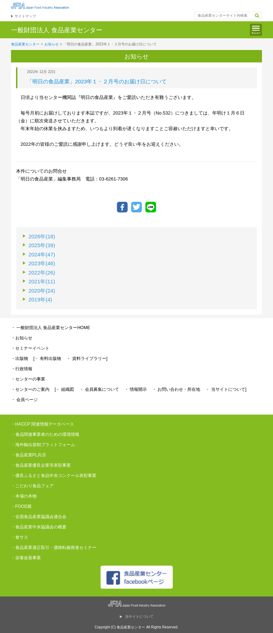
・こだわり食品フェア (32, 485)
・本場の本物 (24, 496)
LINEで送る (150, 207)
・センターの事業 (28, 379)
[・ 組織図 (64, 389)
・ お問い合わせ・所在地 (176, 389)
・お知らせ (21, 337)
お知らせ (51, 44)
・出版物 (19, 358)
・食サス (19, 537)
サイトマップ (25, 16)
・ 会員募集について (99, 389)
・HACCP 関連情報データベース (42, 424)
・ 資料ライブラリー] (86, 358)
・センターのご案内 (30, 389)
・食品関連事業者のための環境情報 (45, 434)
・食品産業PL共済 (28, 454)
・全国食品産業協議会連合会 (38, 516)
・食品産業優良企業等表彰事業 (41, 465)
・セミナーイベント (30, 348)
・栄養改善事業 (26, 557)
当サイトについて (139, 616)
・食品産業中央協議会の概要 (38, 526)
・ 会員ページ (24, 399)
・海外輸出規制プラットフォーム (43, 444)
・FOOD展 (21, 506)
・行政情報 (21, 368)
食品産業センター (25, 44)
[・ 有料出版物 (47, 358)
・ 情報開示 (135, 389)
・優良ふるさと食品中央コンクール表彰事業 (53, 475)
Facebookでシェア (122, 207)
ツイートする (136, 207)
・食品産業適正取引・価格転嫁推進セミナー (53, 547)
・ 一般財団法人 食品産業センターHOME (50, 327)
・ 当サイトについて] (225, 389)
